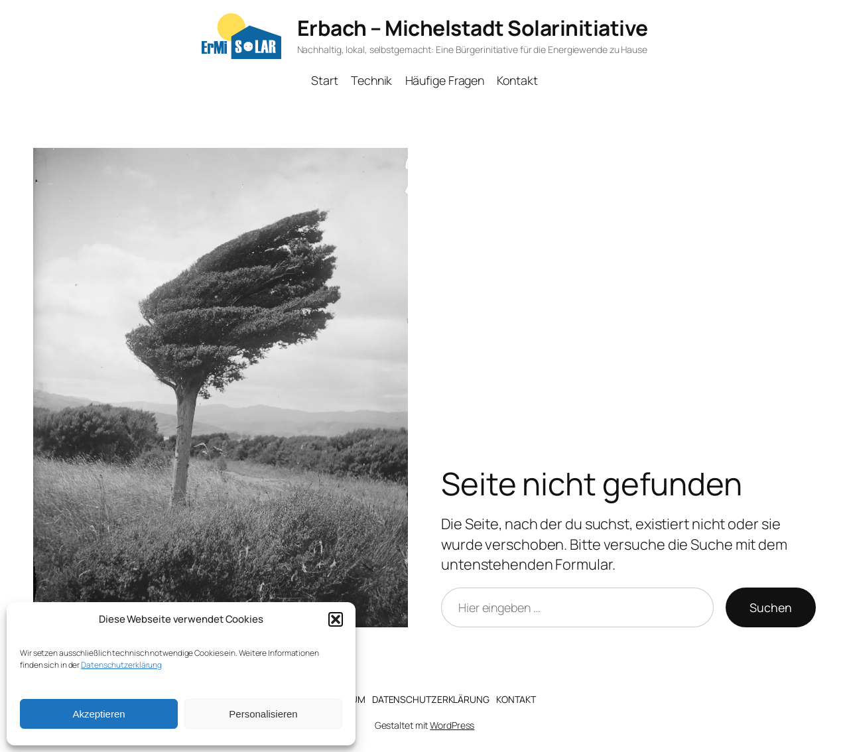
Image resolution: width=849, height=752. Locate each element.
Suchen (771, 607)
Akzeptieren (98, 714)
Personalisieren (263, 714)
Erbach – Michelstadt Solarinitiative (472, 27)
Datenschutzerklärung (121, 664)
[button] (335, 619)
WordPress (452, 725)
